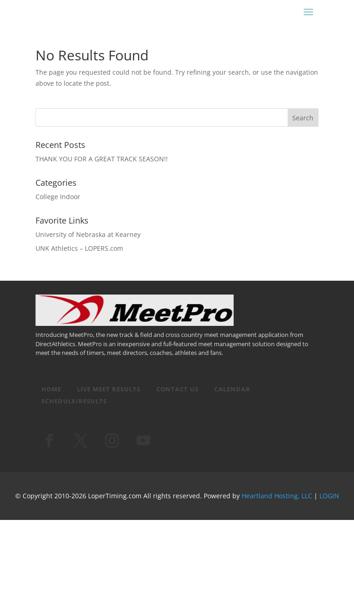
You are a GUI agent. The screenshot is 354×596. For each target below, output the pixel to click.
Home (51, 389)
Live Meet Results (109, 389)
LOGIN (329, 495)
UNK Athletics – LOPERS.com (79, 248)
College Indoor (57, 196)
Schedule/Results (74, 401)
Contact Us (177, 389)
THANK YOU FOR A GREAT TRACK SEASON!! (101, 158)
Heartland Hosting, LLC (277, 495)
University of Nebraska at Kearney (88, 234)
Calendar (232, 389)
